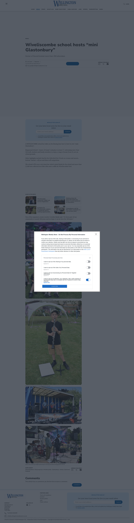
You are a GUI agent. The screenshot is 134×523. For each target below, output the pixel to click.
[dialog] (67, 261)
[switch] (88, 261)
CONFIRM (54, 286)
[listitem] (67, 258)
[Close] (96, 234)
